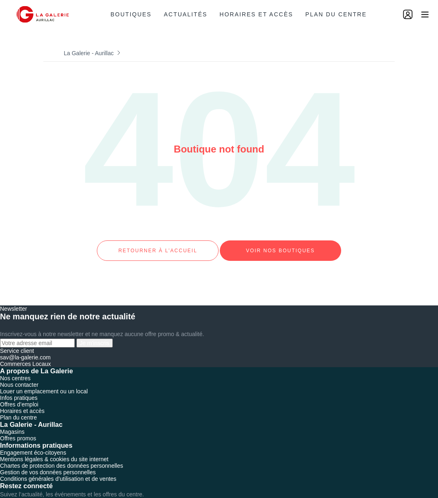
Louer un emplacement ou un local (44, 384)
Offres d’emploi (19, 397)
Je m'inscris (95, 335)
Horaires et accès (256, 14)
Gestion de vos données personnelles (48, 465)
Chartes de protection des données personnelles (61, 458)
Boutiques (131, 14)
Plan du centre (335, 14)
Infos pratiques (19, 390)
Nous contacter (19, 377)
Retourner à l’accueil (157, 247)
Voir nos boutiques (280, 247)
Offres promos (18, 431)
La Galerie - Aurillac (89, 53)
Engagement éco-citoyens (33, 445)
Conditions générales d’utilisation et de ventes (58, 471)
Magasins (12, 424)
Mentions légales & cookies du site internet (54, 452)
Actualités (185, 14)
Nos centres (15, 371)
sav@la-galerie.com (25, 350)
